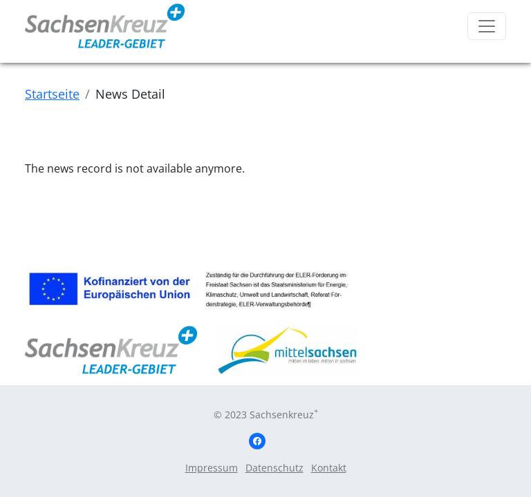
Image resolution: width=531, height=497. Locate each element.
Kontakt (328, 467)
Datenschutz (274, 467)
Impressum (211, 467)
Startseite (52, 94)
